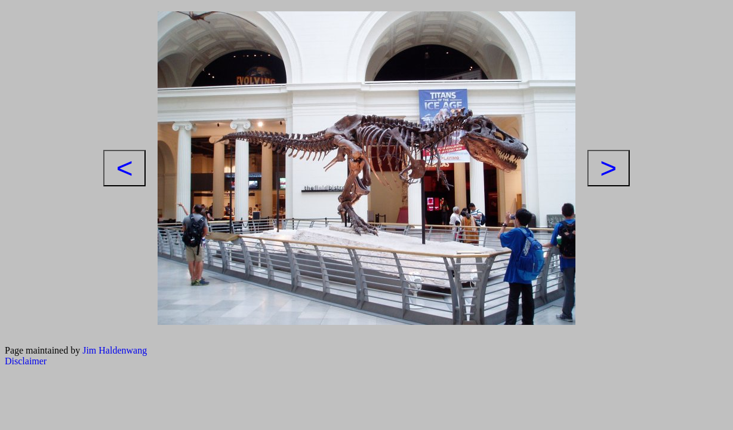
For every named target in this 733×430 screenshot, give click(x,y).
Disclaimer (26, 361)
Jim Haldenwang (114, 350)
